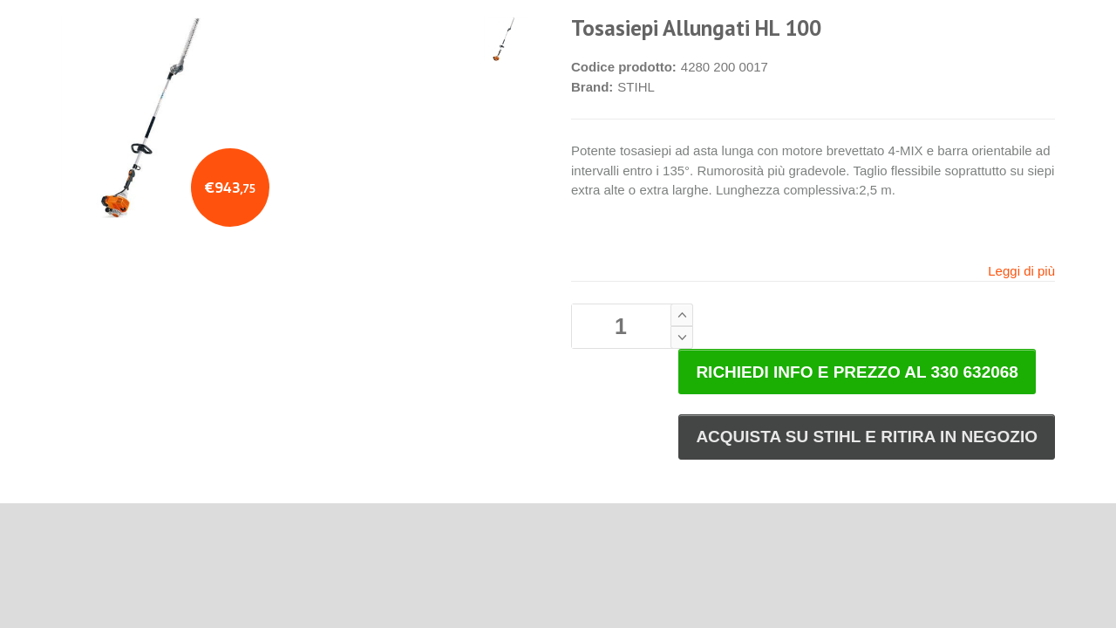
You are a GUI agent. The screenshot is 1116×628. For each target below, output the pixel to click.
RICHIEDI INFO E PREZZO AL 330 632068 (857, 372)
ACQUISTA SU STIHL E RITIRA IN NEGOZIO (867, 436)
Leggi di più (1021, 270)
